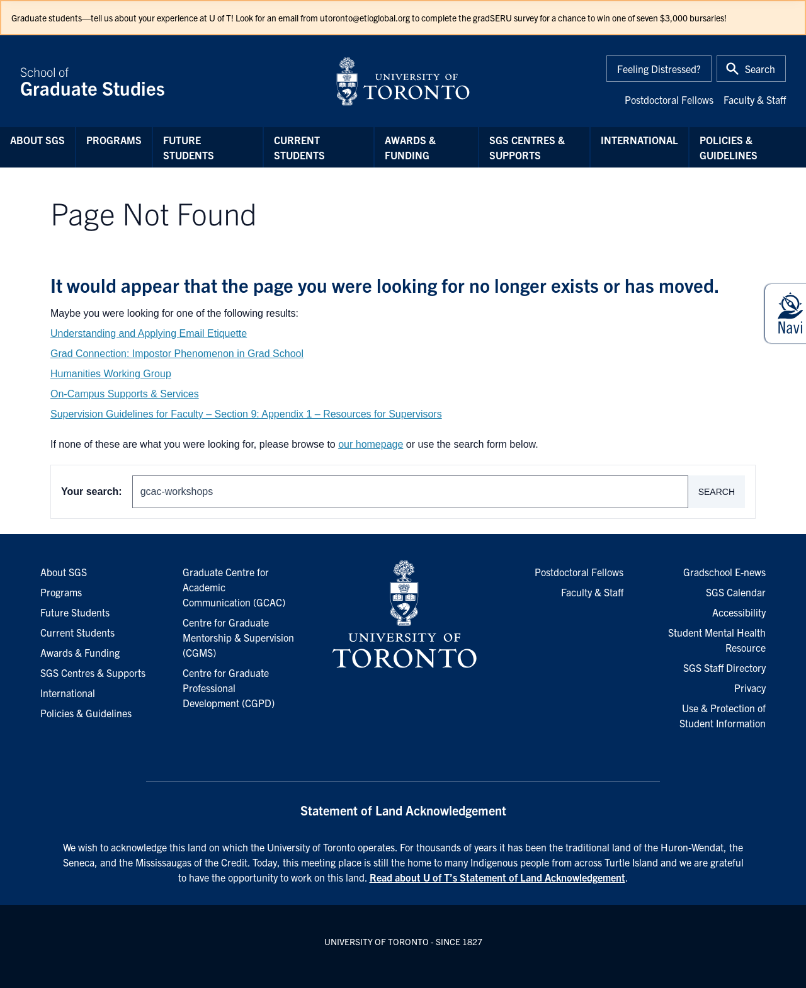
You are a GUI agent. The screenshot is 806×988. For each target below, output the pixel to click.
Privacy (750, 687)
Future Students (188, 147)
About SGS (37, 139)
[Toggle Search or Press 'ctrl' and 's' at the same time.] (751, 68)
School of (170, 81)
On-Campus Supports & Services (124, 394)
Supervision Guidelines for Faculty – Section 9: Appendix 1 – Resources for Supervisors (246, 414)
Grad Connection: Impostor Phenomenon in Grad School (177, 353)
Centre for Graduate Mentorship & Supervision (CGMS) (238, 637)
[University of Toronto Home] (403, 81)
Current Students (299, 147)
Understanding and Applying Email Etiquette (148, 333)
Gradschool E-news (724, 571)
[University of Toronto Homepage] (403, 614)
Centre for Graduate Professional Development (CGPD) (229, 687)
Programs (114, 139)
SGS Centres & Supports (527, 147)
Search (716, 492)
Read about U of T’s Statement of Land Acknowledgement (497, 877)
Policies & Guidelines (729, 147)
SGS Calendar (736, 592)
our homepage (370, 444)
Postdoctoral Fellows (669, 99)
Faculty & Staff (755, 99)
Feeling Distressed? (659, 68)
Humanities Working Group (110, 373)
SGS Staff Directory (724, 667)
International (639, 139)
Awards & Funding (410, 147)
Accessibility (739, 612)
